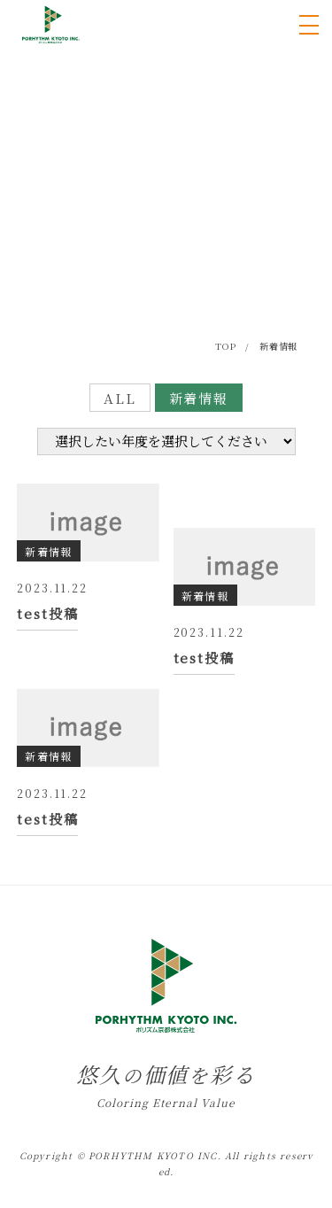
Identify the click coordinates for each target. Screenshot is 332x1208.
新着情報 (199, 398)
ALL (120, 398)
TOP (225, 345)
